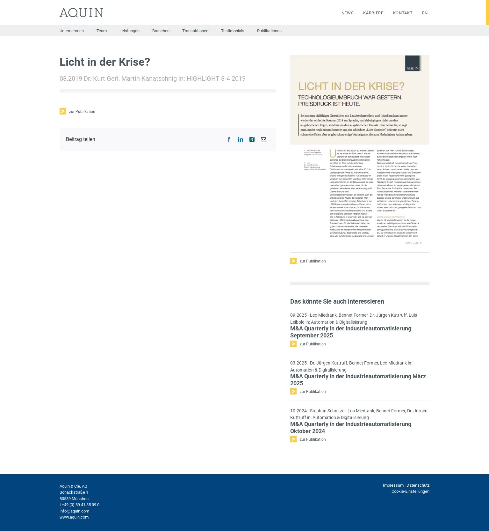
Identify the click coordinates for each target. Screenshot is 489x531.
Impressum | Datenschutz (406, 485)
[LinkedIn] (240, 139)
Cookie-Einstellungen (410, 491)
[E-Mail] (263, 139)
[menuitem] (420, 13)
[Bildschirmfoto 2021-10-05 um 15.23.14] (359, 58)
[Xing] (252, 139)
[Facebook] (229, 139)
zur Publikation (82, 111)
